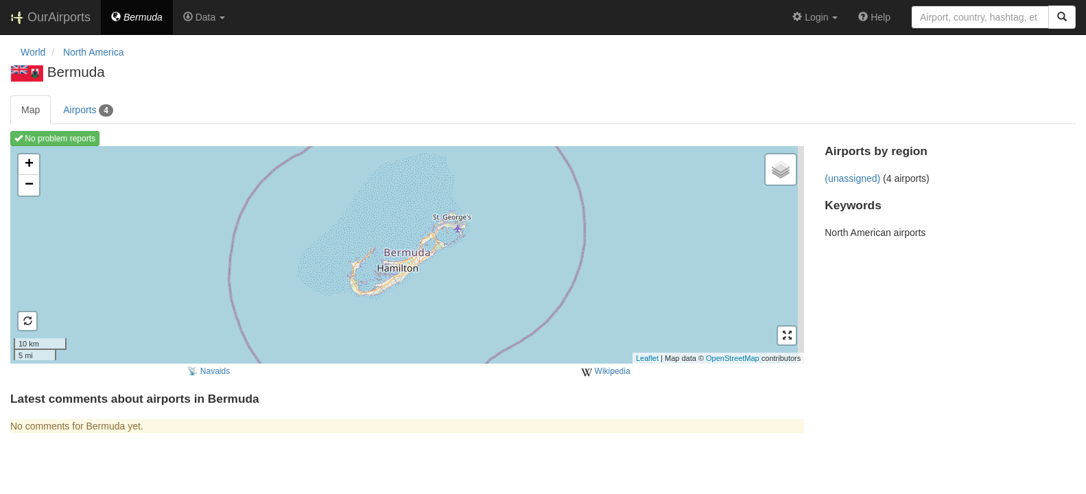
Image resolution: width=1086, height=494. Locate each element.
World (33, 52)
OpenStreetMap (732, 358)
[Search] (1062, 17)
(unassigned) (852, 178)
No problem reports (54, 138)
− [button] (29, 185)
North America (93, 52)
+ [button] (29, 164)
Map (30, 109)
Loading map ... (405, 255)
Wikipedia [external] (605, 371)
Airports (88, 110)
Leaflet (647, 358)
